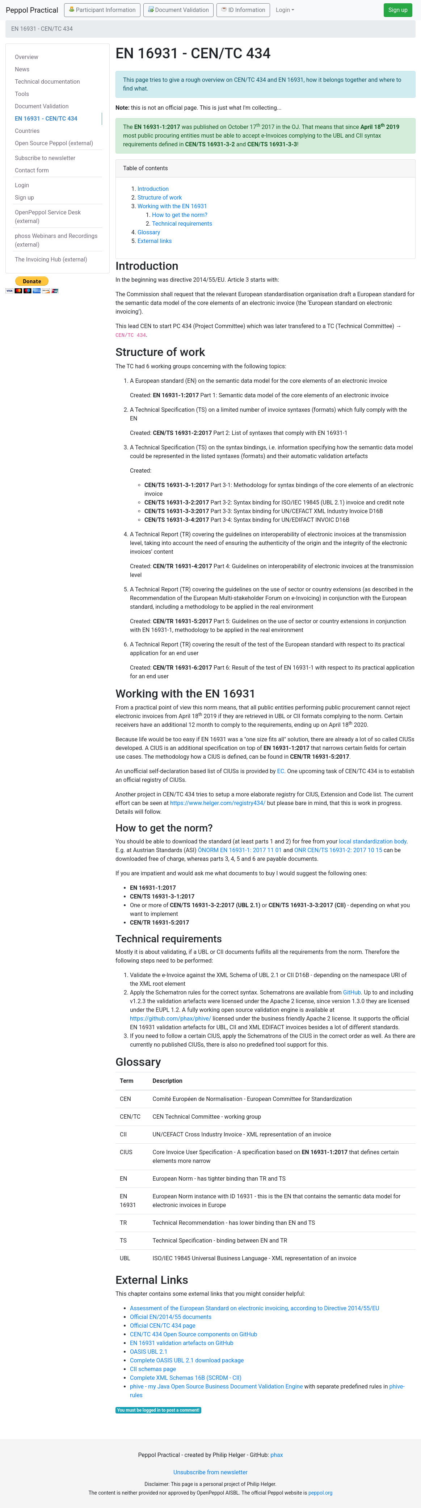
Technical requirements (182, 223)
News (22, 69)
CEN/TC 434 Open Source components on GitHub (193, 1334)
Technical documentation (47, 81)
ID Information (243, 9)
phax (276, 1455)
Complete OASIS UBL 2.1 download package (187, 1360)
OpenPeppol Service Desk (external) (48, 217)
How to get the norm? (179, 214)
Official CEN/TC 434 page (162, 1325)
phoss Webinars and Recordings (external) (56, 240)
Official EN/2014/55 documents (170, 1317)
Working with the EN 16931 (172, 206)
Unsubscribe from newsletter (210, 1472)
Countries (27, 130)
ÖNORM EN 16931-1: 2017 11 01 (240, 850)
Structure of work (160, 197)
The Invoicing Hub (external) (51, 259)
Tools (22, 94)
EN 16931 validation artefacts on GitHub (181, 1343)
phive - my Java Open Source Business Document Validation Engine (216, 1386)
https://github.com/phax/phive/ (170, 1018)
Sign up (398, 10)
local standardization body (372, 841)
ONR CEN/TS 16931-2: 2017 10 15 (338, 850)
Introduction (153, 188)
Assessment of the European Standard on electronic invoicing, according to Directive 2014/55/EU (254, 1308)
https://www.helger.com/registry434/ (217, 803)
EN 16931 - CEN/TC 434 (46, 118)
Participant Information (102, 9)
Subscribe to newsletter (45, 158)
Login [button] (283, 10)
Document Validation (178, 9)
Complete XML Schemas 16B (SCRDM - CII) (185, 1377)
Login (22, 185)
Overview (26, 57)
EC (281, 771)
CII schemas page (153, 1369)
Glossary (149, 232)
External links (155, 241)
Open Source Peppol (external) (54, 143)
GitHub (352, 992)
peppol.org (320, 1493)
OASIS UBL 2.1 (149, 1351)
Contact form (32, 170)
